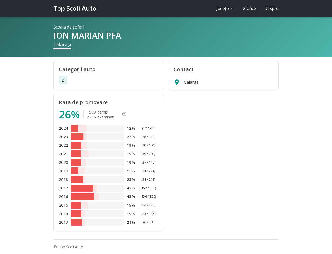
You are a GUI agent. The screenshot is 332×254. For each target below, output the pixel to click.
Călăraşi (62, 44)
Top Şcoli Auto (74, 8)
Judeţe (225, 8)
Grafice (249, 8)
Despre (271, 8)
